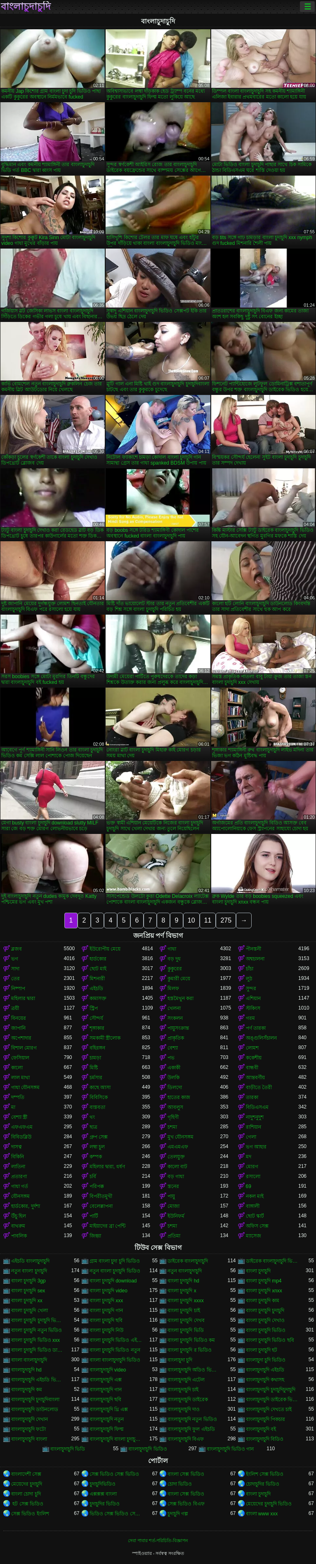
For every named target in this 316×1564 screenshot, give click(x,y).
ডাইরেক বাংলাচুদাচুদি (187, 1261)
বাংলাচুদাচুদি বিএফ (185, 1439)
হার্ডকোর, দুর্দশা (25, 1206)
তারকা (252, 1097)
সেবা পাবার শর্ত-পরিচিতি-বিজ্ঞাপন (158, 1540)
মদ (248, 1157)
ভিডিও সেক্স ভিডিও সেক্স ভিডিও (116, 1514)
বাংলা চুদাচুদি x (181, 1291)
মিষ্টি (94, 1068)
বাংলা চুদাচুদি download (113, 1281)
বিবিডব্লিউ (21, 1137)
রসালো (253, 1176)
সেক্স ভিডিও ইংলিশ (30, 1514)
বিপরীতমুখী (101, 1196)
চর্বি (93, 1176)
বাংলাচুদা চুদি (179, 1360)
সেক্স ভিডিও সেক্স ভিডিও (114, 1474)
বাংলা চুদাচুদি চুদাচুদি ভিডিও (37, 1320)
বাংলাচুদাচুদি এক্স (106, 1380)
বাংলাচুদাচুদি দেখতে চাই (269, 1409)
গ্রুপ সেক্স (99, 1137)
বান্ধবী (252, 1068)
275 (225, 920)
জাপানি (18, 1028)
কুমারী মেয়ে (178, 979)
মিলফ (173, 988)
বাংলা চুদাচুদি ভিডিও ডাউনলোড (37, 1350)
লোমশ (252, 1048)
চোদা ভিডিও (179, 1484)
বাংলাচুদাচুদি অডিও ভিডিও (193, 1370)
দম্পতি (17, 1097)
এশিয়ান (253, 998)
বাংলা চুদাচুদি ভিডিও (266, 1330)
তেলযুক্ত (176, 1157)
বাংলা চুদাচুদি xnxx (264, 1291)
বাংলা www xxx (262, 1514)
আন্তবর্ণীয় (255, 1077)
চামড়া (95, 1058)
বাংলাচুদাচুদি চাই (182, 1390)
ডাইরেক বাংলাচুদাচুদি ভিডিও (272, 1261)
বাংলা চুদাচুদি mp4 (264, 1281)
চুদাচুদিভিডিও (103, 1484)
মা (13, 1107)
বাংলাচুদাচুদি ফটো (28, 1429)
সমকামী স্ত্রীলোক (105, 1038)
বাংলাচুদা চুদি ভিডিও (266, 1360)
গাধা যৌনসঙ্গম (25, 1087)
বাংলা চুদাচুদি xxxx (185, 1300)
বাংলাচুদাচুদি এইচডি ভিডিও (37, 1380)
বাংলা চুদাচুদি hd (183, 1281)
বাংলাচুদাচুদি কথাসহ (265, 1380)
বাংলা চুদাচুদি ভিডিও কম (191, 1340)
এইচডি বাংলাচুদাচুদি (30, 1261)
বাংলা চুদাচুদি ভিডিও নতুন (115, 1350)
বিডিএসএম (257, 1107)
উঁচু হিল (18, 1216)
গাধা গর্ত (19, 1186)
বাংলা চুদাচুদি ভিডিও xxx (35, 1340)
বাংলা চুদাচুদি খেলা (29, 1310)
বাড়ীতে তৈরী (259, 1087)
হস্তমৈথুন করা (180, 998)
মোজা (173, 1206)
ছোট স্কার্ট (255, 1216)
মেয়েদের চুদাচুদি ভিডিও (269, 1504)
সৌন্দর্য (96, 1018)
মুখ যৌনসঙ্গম (180, 1137)
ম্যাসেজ (253, 1236)
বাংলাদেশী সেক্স (26, 1474)
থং (92, 1117)
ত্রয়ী (15, 1008)
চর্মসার (96, 1077)
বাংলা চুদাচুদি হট (262, 1350)
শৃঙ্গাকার (97, 1028)
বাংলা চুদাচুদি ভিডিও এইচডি (116, 1340)
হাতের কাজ (178, 1097)
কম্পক (96, 1157)
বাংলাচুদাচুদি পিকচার (265, 1419)
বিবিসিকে (99, 1097)
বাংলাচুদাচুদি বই (261, 1429)
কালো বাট (177, 1166)
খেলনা (174, 1008)
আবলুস (175, 1107)
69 (248, 1186)
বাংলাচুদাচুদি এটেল (186, 1380)
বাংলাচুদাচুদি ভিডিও (147, 1449)
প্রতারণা (19, 1176)
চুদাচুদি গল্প (177, 1514)
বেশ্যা (172, 1048)
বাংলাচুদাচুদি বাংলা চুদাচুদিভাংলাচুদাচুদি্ (116, 1439)
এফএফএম (22, 1127)
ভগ (14, 959)
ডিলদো (174, 1087)
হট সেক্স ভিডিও (27, 1504)
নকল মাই (255, 1196)
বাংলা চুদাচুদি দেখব (186, 1320)
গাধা (171, 949)
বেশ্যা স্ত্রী (19, 1117)
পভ (171, 1058)
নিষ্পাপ (18, 988)
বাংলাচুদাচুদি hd (26, 1370)
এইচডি (96, 988)
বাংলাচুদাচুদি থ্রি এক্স (109, 1409)
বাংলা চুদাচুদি (258, 1271)
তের (15, 979)
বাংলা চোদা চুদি (26, 1494)
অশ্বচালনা (255, 959)
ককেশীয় (254, 1058)
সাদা (15, 969)
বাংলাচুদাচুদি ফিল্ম (107, 1429)
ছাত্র (93, 1127)
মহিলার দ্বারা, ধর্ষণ (107, 1166)
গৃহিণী (173, 1117)
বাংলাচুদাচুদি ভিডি (67, 1449)
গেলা (251, 1137)
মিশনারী (97, 979)
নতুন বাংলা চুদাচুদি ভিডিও (115, 1271)
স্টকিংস (253, 1008)
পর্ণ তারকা (256, 1028)
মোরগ (252, 1166)
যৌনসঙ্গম (20, 1196)
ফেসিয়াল (20, 1058)
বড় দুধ (174, 959)
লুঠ (249, 979)
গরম (250, 1018)
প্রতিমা (173, 1236)
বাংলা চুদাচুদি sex (28, 1291)
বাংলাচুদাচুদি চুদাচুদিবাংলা (35, 1399)
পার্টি (94, 1216)
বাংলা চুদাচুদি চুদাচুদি (265, 1310)
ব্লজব (16, 949)
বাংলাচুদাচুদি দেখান (29, 1419)
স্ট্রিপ (94, 1008)
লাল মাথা (20, 1077)
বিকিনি (17, 1157)
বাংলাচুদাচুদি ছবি (105, 1399)
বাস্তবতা (97, 1107)
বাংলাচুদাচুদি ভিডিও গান (230, 1449)
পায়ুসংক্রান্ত (178, 1028)
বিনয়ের (18, 1018)
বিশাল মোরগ (24, 1048)
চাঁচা (249, 969)
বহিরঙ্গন (97, 1048)
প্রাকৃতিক (175, 1038)
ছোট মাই (98, 969)
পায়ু (171, 1196)
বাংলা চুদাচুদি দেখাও (265, 1320)
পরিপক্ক (97, 1186)
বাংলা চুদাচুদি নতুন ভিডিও (36, 1330)
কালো (17, 1068)
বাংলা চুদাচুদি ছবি (106, 1320)
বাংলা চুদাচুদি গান (106, 1310)
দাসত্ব (16, 1147)
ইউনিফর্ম (175, 1216)
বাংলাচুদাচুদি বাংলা (29, 1439)
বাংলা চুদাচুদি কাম (263, 1300)
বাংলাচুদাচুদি (26, 6)
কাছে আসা (100, 1087)
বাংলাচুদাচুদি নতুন (107, 1419)
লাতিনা (18, 1166)
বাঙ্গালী (252, 1206)
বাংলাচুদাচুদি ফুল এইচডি (191, 1429)
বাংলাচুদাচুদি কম (26, 1390)
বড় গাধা (175, 1176)
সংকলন (175, 1018)
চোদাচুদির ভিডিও (262, 1484)
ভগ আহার (256, 1147)
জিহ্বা (95, 1236)
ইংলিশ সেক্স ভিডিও (265, 1474)
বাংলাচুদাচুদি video (108, 1370)
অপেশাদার (21, 1038)
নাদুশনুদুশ (255, 1117)
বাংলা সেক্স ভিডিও (185, 1474)
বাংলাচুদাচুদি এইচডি (265, 1370)
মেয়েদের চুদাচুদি (26, 1484)
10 (191, 920)
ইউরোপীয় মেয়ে (105, 949)
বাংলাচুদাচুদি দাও (183, 1409)
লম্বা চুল (97, 1147)
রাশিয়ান (253, 1127)
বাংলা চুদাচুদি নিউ (107, 1330)
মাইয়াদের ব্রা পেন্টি (108, 1226)
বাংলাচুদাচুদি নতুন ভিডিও (192, 1419)
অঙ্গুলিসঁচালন (261, 1038)
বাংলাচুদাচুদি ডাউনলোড (34, 1409)
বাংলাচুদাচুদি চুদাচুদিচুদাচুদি (270, 1390)
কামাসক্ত (98, 998)
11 (208, 920)
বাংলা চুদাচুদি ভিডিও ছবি (270, 1340)
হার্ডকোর (98, 959)
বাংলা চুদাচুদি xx (26, 1300)
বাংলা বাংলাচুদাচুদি (29, 1360)
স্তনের (173, 1186)
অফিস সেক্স (257, 1226)
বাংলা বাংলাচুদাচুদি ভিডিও (115, 1360)
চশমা (172, 1127)
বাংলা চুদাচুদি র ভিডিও (189, 1350)
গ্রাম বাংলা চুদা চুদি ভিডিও (115, 1261)
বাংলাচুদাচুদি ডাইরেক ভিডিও (272, 1399)
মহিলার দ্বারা (23, 998)
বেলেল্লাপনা (101, 1206)
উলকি (173, 1077)
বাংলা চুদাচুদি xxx (106, 1300)
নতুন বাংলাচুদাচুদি (184, 1271)
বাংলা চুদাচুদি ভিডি (185, 1330)
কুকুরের (174, 969)
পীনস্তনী (253, 949)
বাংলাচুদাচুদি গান (106, 1390)
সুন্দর (251, 988)
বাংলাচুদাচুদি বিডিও (264, 1439)
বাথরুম (18, 1226)
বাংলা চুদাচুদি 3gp (28, 1281)
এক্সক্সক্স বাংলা (103, 1494)
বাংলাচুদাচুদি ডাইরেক (187, 1399)
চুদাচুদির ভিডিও (105, 1504)
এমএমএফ (177, 1147)
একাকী (173, 1068)
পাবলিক (19, 1236)
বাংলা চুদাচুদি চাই (183, 1310)
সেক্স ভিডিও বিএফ (186, 1504)
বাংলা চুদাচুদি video (108, 1291)
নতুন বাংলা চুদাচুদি (29, 1271)
